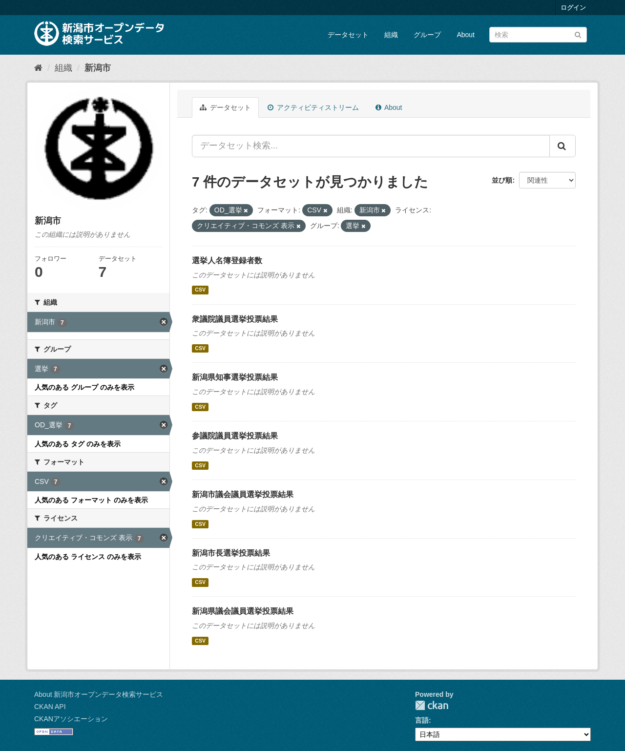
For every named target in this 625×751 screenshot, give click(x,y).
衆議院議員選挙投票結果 (235, 319)
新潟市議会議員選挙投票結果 (242, 494)
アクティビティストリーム (313, 107)
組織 (391, 35)
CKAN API (50, 706)
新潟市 (97, 68)
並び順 (502, 180)
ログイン (573, 7)
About (466, 35)
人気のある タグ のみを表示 (78, 444)
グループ (427, 35)
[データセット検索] (538, 34)
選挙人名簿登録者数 (227, 260)
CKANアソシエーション (71, 719)
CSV (200, 290)
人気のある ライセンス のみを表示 (88, 557)
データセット (348, 35)
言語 (422, 720)
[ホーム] (38, 68)
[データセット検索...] (371, 146)
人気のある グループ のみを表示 (84, 387)
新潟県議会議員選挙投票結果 (242, 611)
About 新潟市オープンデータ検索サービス (98, 694)
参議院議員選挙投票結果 (235, 436)
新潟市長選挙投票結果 (231, 553)
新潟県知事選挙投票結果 (235, 377)
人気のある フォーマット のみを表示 (91, 500)
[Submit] (578, 34)
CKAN (431, 705)
